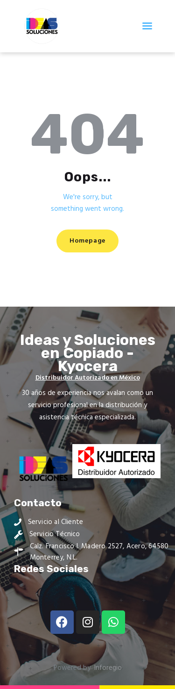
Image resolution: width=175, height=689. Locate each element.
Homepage (87, 241)
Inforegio (108, 668)
